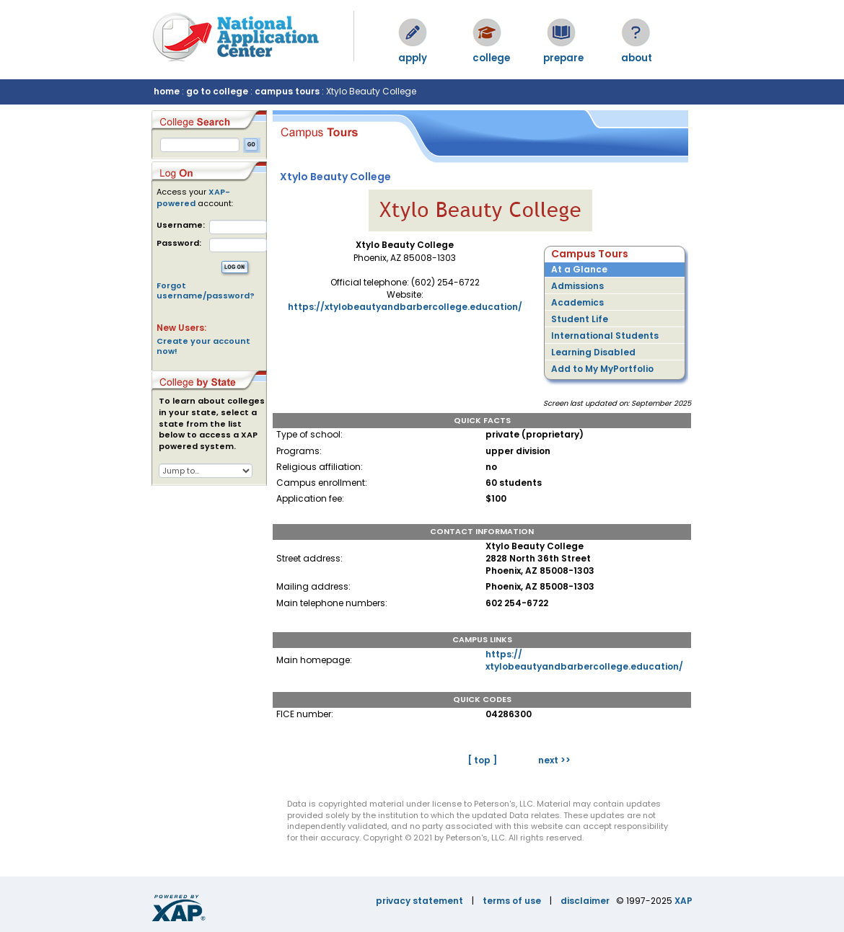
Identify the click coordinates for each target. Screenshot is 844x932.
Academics (577, 302)
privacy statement (419, 901)
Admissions (577, 286)
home (167, 91)
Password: (179, 243)
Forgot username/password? (206, 290)
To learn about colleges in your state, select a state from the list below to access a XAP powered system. (212, 424)
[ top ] (482, 760)
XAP (683, 901)
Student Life (579, 319)
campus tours (287, 91)
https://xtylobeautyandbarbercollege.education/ (405, 307)
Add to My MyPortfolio (602, 369)
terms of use (512, 901)
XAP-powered (193, 197)
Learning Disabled (593, 352)
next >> (554, 760)
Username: (181, 225)
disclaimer (585, 901)
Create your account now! (203, 346)
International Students (605, 335)
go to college (217, 91)
